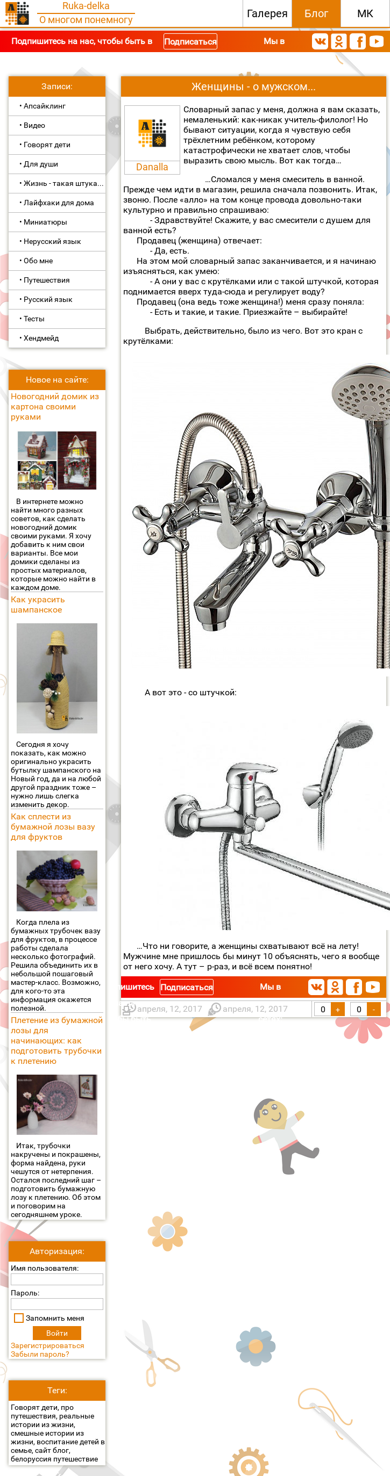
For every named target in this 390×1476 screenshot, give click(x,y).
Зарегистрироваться (47, 1345)
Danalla (152, 166)
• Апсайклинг (42, 106)
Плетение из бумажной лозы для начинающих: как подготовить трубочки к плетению (57, 1040)
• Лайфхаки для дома (56, 202)
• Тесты (32, 318)
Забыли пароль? (40, 1354)
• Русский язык (46, 299)
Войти (57, 1333)
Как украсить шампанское (38, 604)
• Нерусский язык (50, 241)
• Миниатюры (43, 222)
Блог (316, 13)
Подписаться (190, 42)
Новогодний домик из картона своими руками (55, 406)
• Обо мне (36, 260)
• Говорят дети (44, 144)
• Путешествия (44, 280)
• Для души (38, 164)
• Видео (32, 125)
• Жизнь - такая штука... (61, 183)
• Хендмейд (39, 338)
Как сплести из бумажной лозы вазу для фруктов (53, 826)
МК (365, 13)
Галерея (267, 13)
